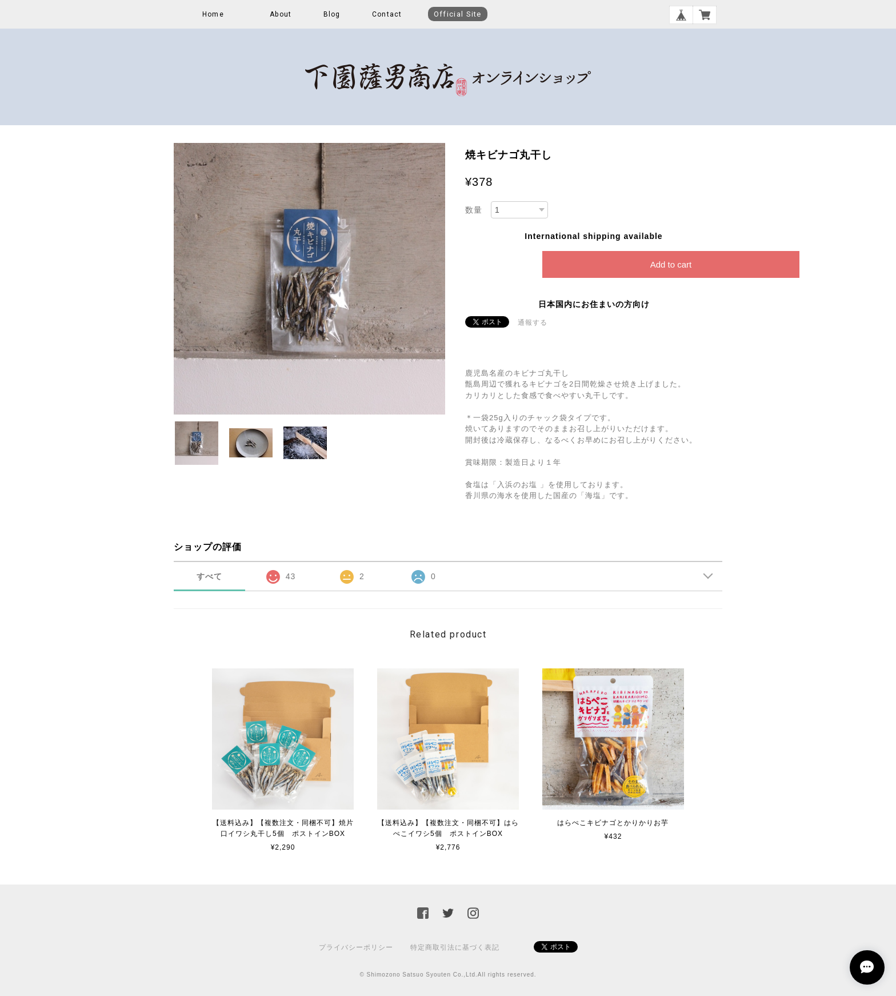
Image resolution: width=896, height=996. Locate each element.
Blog (332, 14)
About (280, 14)
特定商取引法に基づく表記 (454, 947)
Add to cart (671, 264)
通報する (532, 322)
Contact (387, 14)
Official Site (458, 14)
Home (213, 14)
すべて (209, 576)
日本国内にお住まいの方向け (594, 304)
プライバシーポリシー (356, 947)
